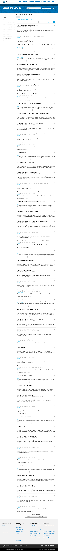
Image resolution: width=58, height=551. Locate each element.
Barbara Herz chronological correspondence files (28, 172)
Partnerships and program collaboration (26, 405)
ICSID (22, 549)
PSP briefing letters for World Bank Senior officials (28, 290)
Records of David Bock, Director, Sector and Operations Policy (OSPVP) (33, 241)
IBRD (13, 549)
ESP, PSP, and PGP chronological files (25, 329)
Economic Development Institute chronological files (28, 192)
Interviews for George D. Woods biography (26, 84)
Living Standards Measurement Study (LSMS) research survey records (33, 113)
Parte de (4, 17)
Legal (4, 545)
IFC (17, 549)
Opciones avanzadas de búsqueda (24, 19)
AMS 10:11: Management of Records (49, 528)
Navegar (47, 8)
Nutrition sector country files (23, 35)
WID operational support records (24, 142)
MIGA (20, 549)
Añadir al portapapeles (54, 25)
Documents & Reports (20, 535)
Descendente (35, 22)
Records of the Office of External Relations (8, 31)
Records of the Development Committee (8, 33)
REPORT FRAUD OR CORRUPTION (50, 545)
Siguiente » (44, 516)
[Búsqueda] (40, 8)
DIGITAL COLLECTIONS (30, 1)
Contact (4, 546)
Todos (4, 19)
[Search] (34, 8)
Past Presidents (5, 527)
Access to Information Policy (49, 525)
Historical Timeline (5, 532)
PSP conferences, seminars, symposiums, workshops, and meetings (32, 280)
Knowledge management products (25, 456)
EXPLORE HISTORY (22, 1)
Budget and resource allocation (24, 270)
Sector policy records (22, 250)
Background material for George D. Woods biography (29, 93)
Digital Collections (19, 529)
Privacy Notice (8, 545)
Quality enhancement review (23, 365)
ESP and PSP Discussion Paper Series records (27, 309)
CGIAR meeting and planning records (25, 260)
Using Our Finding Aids (34, 531)
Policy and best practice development (25, 475)
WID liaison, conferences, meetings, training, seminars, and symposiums (33, 133)
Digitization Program (47, 535)
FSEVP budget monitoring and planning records (28, 25)
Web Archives (18, 540)
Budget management (22, 495)
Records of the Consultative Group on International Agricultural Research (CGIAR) (8, 34)
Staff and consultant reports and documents (27, 436)
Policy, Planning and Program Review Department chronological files (32, 221)
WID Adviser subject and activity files (25, 162)
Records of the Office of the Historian (8, 29)
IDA (15, 549)
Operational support (21, 465)
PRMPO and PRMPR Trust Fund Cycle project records (29, 103)
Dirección (30, 22)
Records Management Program (49, 531)
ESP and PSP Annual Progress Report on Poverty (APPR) (30, 319)
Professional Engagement (48, 537)
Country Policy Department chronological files (27, 211)
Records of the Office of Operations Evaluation (8, 26)
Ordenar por (19, 22)
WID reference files (21, 152)
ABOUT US (52, 1)
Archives (8, 1)
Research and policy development (24, 375)
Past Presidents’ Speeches (7, 530)
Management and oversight (23, 339)
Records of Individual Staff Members (8, 24)
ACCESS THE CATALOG (38, 1)
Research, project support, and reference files (27, 54)
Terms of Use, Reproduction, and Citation (36, 538)
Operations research (21, 446)
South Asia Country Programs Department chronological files (31, 201)
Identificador (24, 22)
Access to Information (21, 545)
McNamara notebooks (22, 182)
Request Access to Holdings (35, 533)
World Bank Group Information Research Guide (35, 526)
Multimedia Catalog (19, 531)
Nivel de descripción (7, 38)
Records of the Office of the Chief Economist (8, 21)
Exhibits (3, 525)
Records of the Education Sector (8, 36)
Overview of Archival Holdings (35, 529)
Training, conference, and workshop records (27, 64)
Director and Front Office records (24, 385)
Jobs (26, 545)
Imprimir (48, 22)
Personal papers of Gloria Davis (7, 28)
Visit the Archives (33, 535)
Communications (21, 347)
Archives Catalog (19, 527)
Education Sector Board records (24, 505)
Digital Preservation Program (49, 533)
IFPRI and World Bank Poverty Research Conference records (30, 123)
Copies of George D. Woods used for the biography (28, 74)
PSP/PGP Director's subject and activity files (27, 299)
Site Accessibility (14, 545)
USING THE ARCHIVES (46, 1)
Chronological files (21, 231)
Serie (3, 42)
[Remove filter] (19, 16)
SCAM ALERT (42, 545)
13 (40, 516)
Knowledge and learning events (24, 416)
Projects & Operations (20, 538)
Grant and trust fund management (25, 395)
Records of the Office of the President (8, 22)
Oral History (18, 533)
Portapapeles (54, 8)
